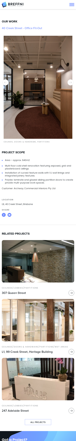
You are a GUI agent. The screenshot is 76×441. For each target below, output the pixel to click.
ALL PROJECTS (38, 422)
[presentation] (5, 82)
